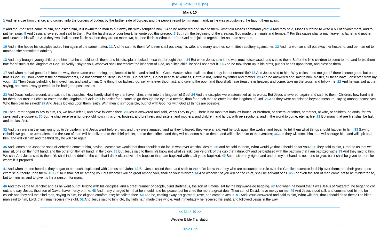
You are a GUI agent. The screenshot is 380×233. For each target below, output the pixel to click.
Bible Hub (190, 229)
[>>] (205, 4)
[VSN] (188, 4)
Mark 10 (190, 212)
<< (181, 212)
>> (199, 212)
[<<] (197, 4)
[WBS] (177, 4)
